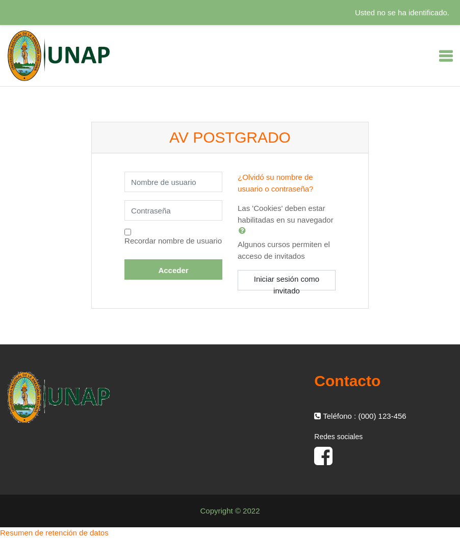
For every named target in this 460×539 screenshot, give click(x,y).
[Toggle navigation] (445, 56)
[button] (244, 230)
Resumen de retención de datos (54, 532)
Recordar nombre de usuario (173, 240)
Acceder (173, 270)
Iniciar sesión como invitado (286, 282)
